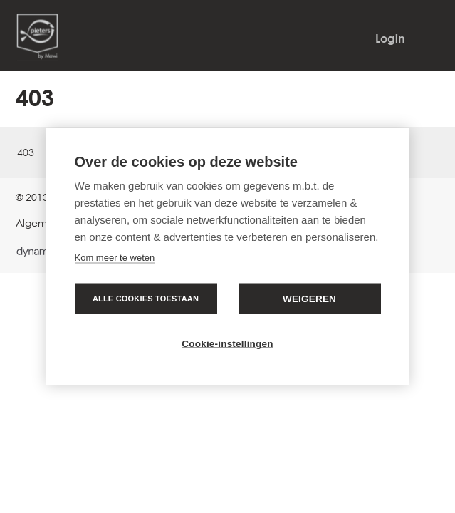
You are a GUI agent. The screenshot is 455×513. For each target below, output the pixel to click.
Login (390, 38)
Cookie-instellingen (227, 343)
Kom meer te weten (115, 257)
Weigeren (309, 299)
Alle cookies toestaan (146, 298)
